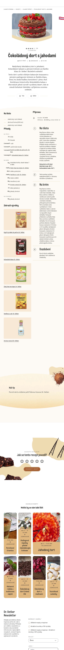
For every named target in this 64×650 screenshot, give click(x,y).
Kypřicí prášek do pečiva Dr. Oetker (20, 151)
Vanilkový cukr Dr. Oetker (18, 174)
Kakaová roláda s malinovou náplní (10, 577)
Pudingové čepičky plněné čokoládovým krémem (24, 533)
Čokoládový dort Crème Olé (24, 577)
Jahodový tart (46, 533)
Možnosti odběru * (35, 619)
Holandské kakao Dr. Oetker (20, 155)
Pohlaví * (31, 636)
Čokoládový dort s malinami (39, 577)
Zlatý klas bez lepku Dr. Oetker (19, 168)
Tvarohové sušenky (53, 577)
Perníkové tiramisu (10, 533)
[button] (32, 45)
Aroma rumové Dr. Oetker (18, 185)
